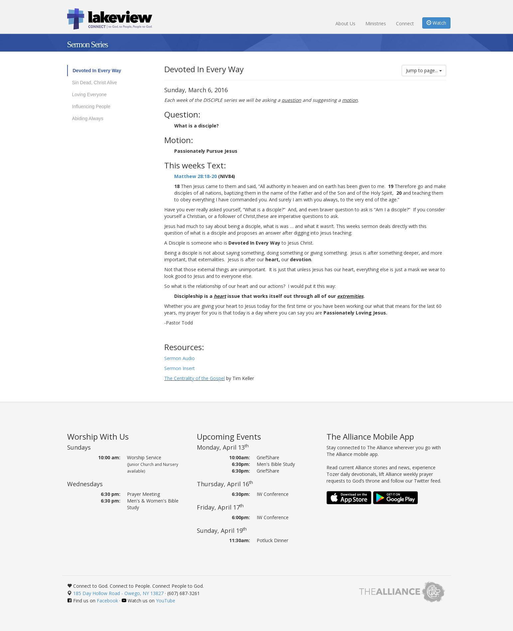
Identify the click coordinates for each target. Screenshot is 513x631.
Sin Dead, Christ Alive (94, 82)
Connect (405, 23)
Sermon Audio (179, 358)
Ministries (375, 23)
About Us (345, 23)
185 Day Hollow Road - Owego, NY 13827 (118, 593)
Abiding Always (87, 118)
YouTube (165, 600)
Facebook (107, 600)
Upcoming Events (229, 436)
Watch (436, 23)
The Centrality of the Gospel (194, 378)
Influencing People (91, 106)
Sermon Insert (180, 368)
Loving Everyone (89, 94)
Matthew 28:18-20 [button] (195, 176)
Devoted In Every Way (97, 70)
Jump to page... (424, 70)
